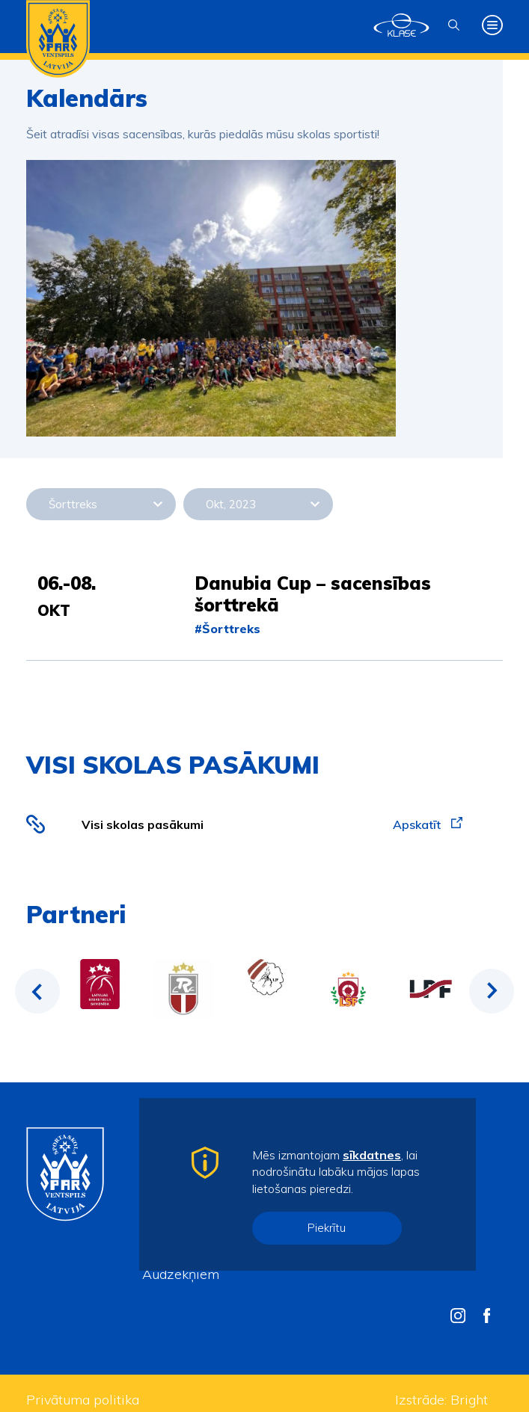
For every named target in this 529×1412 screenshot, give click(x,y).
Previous (37, 991)
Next (491, 991)
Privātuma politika (82, 1399)
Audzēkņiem (180, 1274)
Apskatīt (427, 824)
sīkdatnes (372, 1154)
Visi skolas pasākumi (143, 824)
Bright (469, 1399)
